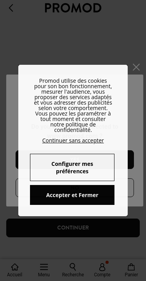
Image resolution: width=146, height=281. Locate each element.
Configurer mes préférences (72, 167)
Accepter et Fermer (72, 195)
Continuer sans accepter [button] (73, 140)
